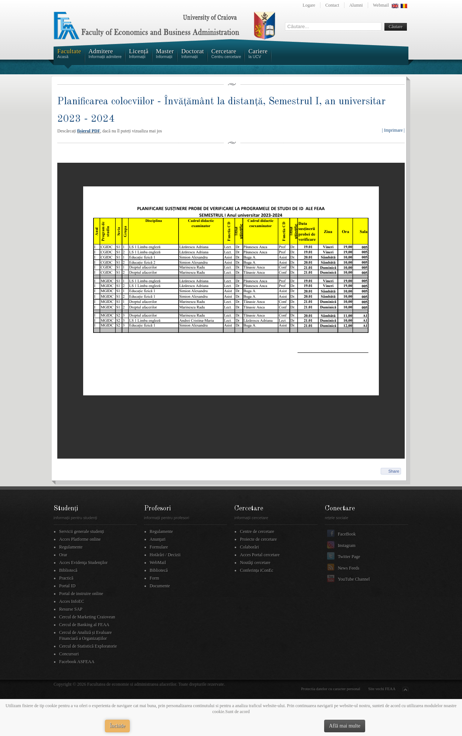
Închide (117, 726)
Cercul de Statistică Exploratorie (88, 646)
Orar (63, 554)
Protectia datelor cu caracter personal (330, 688)
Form (154, 578)
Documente (160, 585)
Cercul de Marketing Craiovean (87, 616)
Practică (66, 578)
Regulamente (70, 547)
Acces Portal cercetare (259, 554)
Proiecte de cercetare (258, 539)
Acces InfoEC (71, 601)
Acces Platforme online (80, 539)
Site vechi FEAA (381, 688)
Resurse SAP (70, 609)
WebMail (158, 562)
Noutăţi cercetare (255, 562)
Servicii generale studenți (81, 531)
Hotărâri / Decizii (165, 554)
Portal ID (67, 585)
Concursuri (69, 653)
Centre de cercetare (257, 531)
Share (393, 471)
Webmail (381, 5)
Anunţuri (158, 539)
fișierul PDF (88, 131)
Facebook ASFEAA (77, 661)
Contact (332, 5)
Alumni (356, 5)
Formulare (159, 547)
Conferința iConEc (256, 570)
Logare (309, 5)
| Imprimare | (393, 130)
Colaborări (249, 547)
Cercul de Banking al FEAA (84, 624)
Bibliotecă (68, 570)
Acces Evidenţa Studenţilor (83, 562)
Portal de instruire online (81, 593)
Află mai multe (344, 726)
